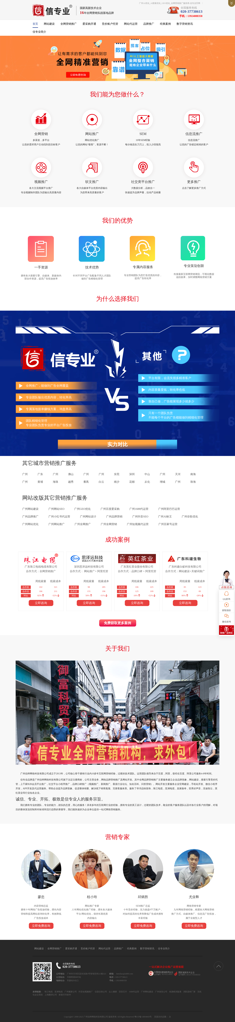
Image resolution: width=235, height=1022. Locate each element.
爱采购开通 (89, 23)
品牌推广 (148, 23)
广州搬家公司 (70, 991)
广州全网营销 (109, 524)
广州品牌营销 (114, 516)
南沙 (116, 481)
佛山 (71, 474)
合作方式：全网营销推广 (41, 571)
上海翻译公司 (50, 995)
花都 (132, 481)
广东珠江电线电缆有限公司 (41, 566)
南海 (193, 474)
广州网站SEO (56, 508)
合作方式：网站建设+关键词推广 (185, 571)
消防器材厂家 (189, 991)
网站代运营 (131, 23)
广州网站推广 (56, 524)
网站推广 (92, 134)
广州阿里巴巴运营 (169, 508)
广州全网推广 (83, 524)
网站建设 (49, 23)
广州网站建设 (30, 508)
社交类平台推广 (143, 182)
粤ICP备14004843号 (143, 1017)
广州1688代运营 (138, 508)
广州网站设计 (88, 516)
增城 (162, 481)
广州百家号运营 (167, 524)
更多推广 (194, 182)
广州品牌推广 (30, 516)
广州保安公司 (161, 991)
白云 (101, 481)
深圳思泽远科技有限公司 (89, 566)
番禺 (86, 481)
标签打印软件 (64, 995)
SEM (142, 134)
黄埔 (40, 481)
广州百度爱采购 (110, 508)
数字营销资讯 (185, 23)
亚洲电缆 (58, 991)
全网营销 (41, 134)
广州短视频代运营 (138, 524)
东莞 (116, 474)
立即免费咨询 (41, 925)
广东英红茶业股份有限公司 (137, 566)
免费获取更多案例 (117, 623)
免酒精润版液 (175, 991)
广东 (40, 474)
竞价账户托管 (110, 23)
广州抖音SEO (140, 516)
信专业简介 (39, 31)
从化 (147, 481)
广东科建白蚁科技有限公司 (185, 566)
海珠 (55, 481)
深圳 (132, 474)
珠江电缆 (48, 991)
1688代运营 (133, 991)
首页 (35, 23)
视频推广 (41, 182)
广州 (25, 474)
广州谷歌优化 (190, 516)
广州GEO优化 (82, 508)
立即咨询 (41, 603)
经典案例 (165, 23)
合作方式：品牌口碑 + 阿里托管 (137, 571)
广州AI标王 (165, 516)
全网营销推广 (68, 23)
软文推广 (92, 182)
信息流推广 (193, 134)
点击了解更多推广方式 (194, 188)
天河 (177, 474)
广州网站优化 (30, 524)
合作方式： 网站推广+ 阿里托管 (89, 571)
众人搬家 (112, 991)
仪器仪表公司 (100, 991)
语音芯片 (122, 991)
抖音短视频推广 (85, 991)
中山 (147, 474)
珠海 (193, 481)
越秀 (71, 481)
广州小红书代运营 (59, 516)
